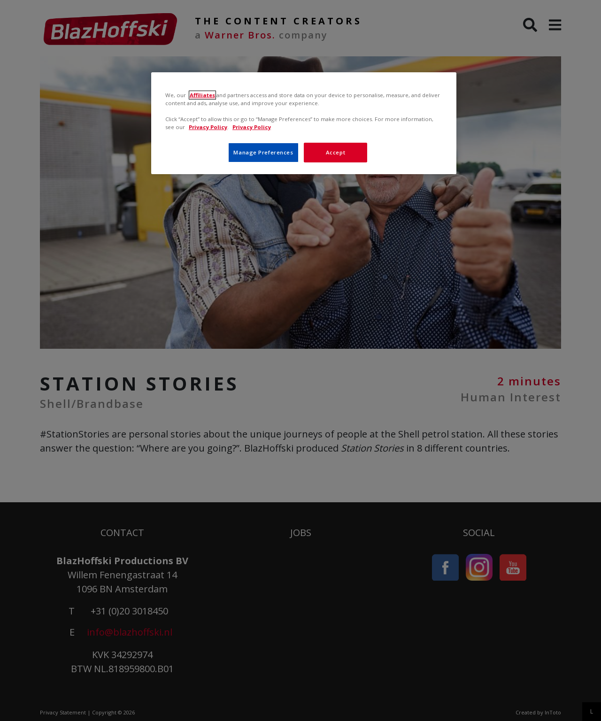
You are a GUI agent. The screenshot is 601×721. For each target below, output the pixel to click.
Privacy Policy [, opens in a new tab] (251, 126)
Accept (335, 152)
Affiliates (202, 95)
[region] (303, 123)
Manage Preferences (263, 152)
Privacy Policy (208, 126)
